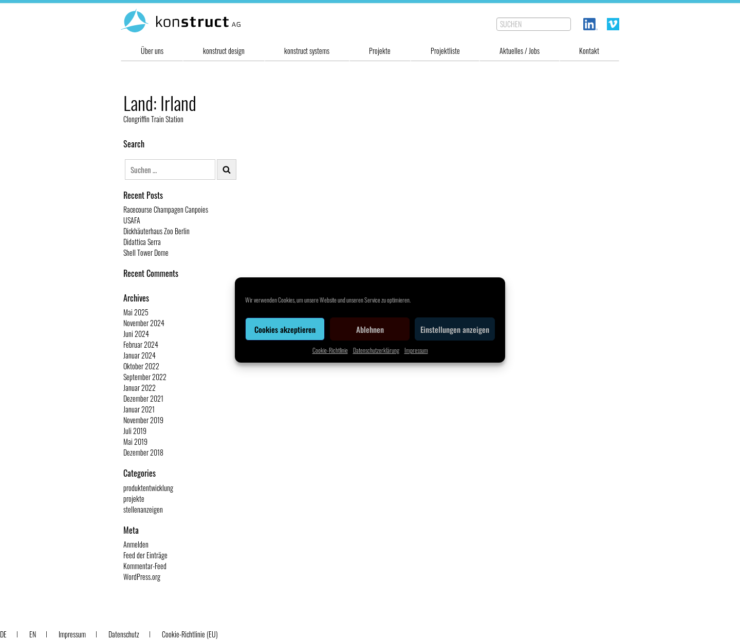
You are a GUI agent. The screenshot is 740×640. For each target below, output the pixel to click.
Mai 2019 (135, 441)
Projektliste (445, 50)
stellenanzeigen (143, 509)
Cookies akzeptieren (285, 329)
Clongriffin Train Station (153, 119)
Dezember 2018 (143, 452)
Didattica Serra (142, 241)
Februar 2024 (140, 344)
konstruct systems (306, 50)
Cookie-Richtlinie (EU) (190, 634)
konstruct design (224, 50)
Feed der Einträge (145, 555)
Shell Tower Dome (146, 252)
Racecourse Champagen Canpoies (165, 209)
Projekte (380, 50)
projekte (133, 498)
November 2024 (143, 322)
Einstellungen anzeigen (454, 329)
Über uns (152, 50)
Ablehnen (370, 329)
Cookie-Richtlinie (330, 350)
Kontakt (589, 50)
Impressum (416, 350)
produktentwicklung (148, 487)
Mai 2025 (136, 312)
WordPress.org (141, 576)
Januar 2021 (139, 409)
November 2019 (143, 420)
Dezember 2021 (143, 398)
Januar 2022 (139, 387)
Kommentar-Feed (144, 565)
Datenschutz (123, 634)
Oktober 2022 (141, 366)
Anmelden (136, 544)
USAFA (131, 220)
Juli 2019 (134, 430)
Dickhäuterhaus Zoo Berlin (156, 230)
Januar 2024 (139, 355)
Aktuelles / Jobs (519, 50)
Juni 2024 (136, 333)
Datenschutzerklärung (376, 350)
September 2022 (144, 376)
